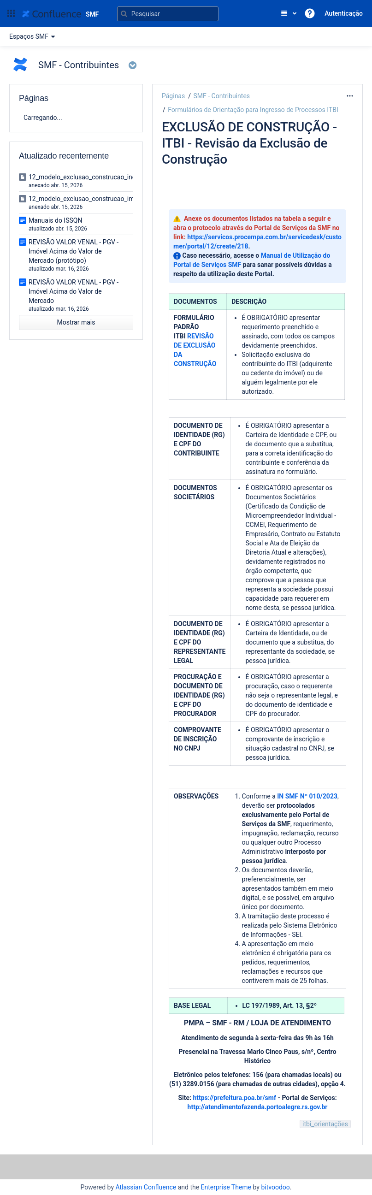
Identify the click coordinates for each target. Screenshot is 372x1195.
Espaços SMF (33, 36)
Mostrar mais (76, 322)
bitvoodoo (275, 1187)
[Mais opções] (350, 96)
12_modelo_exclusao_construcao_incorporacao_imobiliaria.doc (119, 177)
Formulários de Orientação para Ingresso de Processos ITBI (253, 109)
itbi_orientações (325, 1124)
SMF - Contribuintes (221, 96)
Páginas (173, 96)
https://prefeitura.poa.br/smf (234, 1097)
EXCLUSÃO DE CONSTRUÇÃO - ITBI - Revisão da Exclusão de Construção (249, 143)
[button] (11, 13)
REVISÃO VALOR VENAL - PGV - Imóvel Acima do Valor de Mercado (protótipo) (73, 251)
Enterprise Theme (226, 1187)
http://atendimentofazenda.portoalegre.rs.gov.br (258, 1107)
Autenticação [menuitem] (344, 13)
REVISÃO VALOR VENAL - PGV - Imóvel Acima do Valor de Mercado (73, 291)
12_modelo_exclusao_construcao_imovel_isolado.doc (106, 198)
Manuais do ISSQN (55, 220)
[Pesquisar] (167, 13)
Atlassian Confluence (145, 1187)
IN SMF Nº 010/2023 (307, 796)
